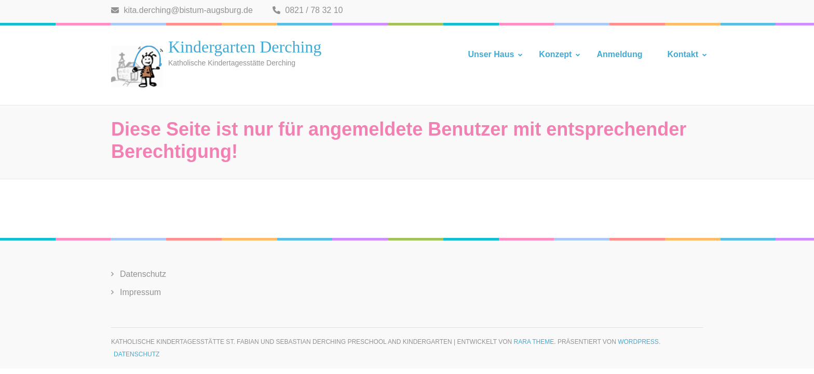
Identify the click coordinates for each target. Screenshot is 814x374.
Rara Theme (533, 341)
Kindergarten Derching (244, 46)
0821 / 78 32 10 (308, 10)
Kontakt (682, 54)
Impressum (140, 292)
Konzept (555, 54)
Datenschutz (143, 274)
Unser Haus (491, 54)
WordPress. (639, 341)
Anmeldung (619, 54)
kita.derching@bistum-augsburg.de (182, 10)
